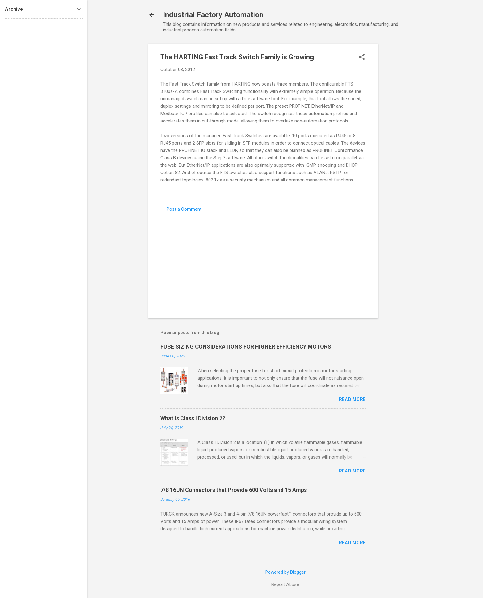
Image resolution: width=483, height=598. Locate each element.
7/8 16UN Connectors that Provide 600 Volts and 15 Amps (233, 490)
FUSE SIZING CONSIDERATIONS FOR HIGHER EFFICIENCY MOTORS (245, 346)
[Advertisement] (402, 136)
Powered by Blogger (285, 572)
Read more (352, 399)
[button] (362, 57)
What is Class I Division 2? (192, 418)
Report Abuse (285, 584)
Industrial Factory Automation (213, 14)
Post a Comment (184, 209)
